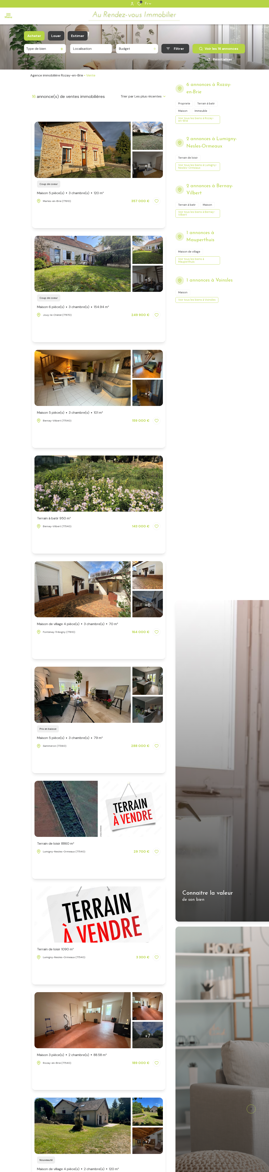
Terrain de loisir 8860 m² (55, 843)
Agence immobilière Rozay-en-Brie (56, 75)
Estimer (77, 36)
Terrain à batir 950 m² (54, 518)
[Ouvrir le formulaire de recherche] (175, 48)
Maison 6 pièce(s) (73, 306)
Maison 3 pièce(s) (72, 1054)
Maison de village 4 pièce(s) (77, 624)
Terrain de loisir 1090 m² (55, 949)
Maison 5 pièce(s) (70, 193)
